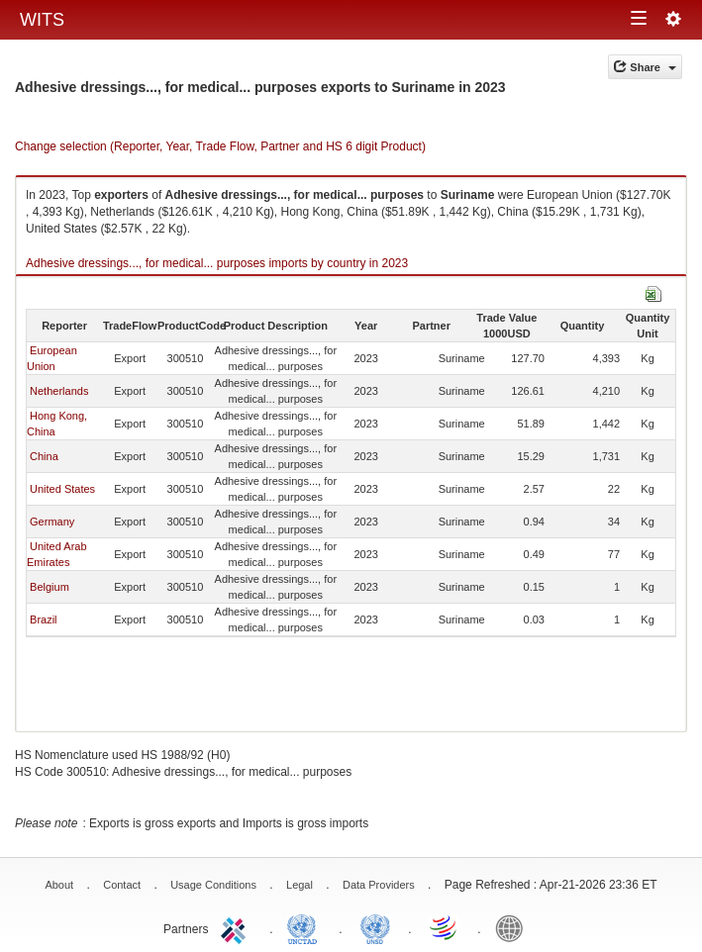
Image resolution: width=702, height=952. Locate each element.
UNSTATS (375, 927)
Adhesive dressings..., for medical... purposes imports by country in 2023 (217, 263)
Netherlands (59, 391)
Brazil (43, 619)
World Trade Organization (444, 927)
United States (62, 489)
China (44, 456)
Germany (52, 521)
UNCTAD (306, 927)
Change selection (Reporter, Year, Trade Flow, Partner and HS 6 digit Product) (220, 146)
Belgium (49, 587)
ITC (236, 927)
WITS (42, 20)
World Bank (514, 927)
